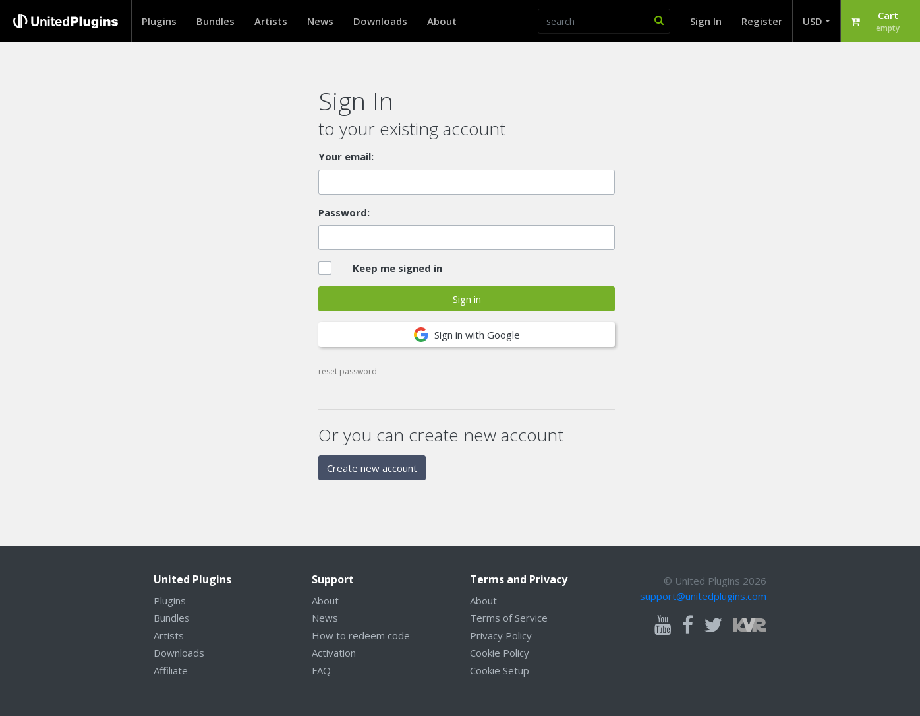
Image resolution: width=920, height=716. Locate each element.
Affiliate (171, 670)
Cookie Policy (499, 652)
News (320, 21)
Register (761, 21)
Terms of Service (509, 617)
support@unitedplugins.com (703, 595)
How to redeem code (361, 635)
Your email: (346, 156)
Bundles (215, 21)
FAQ (321, 670)
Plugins (159, 21)
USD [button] (812, 21)
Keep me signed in (397, 268)
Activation (334, 652)
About (442, 21)
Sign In (706, 21)
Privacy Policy (501, 635)
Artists (270, 21)
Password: (344, 212)
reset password (347, 371)
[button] (880, 21)
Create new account (372, 467)
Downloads (380, 21)
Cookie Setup (499, 670)
